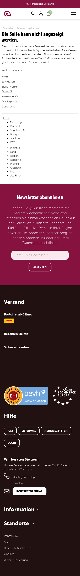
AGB (6, 542)
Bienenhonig (9, 86)
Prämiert (15, 126)
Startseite (8, 28)
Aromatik (15, 167)
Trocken (15, 138)
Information (22, 509)
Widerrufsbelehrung (16, 560)
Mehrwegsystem (56, 430)
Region (14, 155)
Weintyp (15, 147)
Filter (6, 118)
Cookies (9, 554)
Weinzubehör (10, 96)
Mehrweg (16, 122)
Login (12, 442)
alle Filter (15, 175)
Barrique (15, 134)
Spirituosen (8, 81)
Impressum (11, 536)
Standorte (19, 523)
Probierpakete (10, 101)
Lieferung (29, 430)
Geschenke (8, 106)
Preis (13, 171)
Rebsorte (15, 159)
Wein (5, 76)
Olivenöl (7, 91)
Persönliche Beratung (42, 4)
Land (13, 151)
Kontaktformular (29, 491)
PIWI (12, 142)
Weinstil (14, 163)
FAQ (10, 430)
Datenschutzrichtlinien (40, 243)
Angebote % (17, 130)
